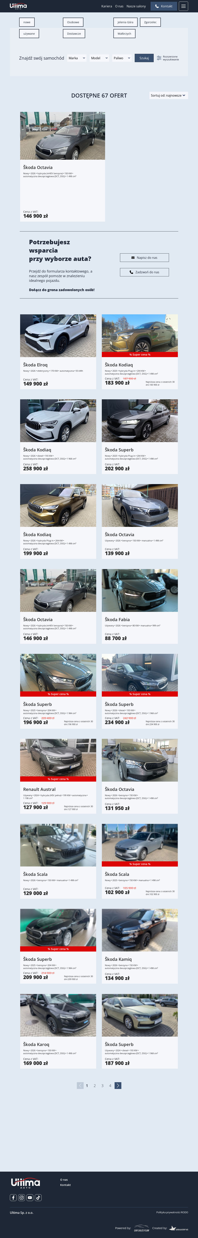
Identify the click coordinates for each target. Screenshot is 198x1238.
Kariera (106, 6)
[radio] (27, 73)
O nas (119, 6)
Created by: (170, 1228)
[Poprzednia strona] (80, 1136)
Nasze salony (136, 6)
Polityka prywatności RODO (172, 1212)
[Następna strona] (118, 1136)
